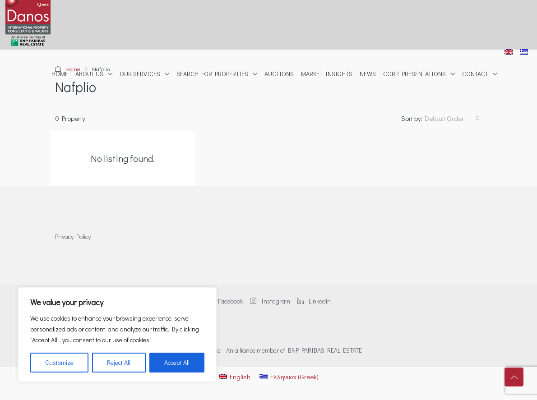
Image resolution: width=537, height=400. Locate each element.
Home (59, 73)
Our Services (140, 73)
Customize (59, 362)
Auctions (279, 73)
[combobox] (452, 118)
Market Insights (326, 73)
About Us (89, 73)
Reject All (118, 362)
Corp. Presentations (414, 73)
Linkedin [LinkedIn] (314, 301)
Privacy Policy (73, 236)
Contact (475, 73)
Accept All (177, 362)
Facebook (225, 301)
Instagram (270, 301)
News (368, 73)
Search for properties (212, 73)
